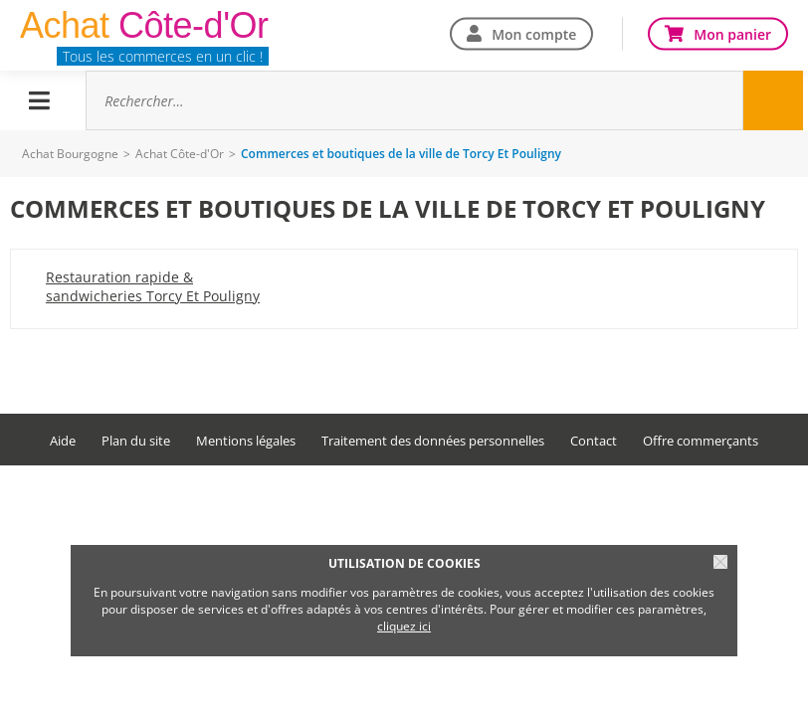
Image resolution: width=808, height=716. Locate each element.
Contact (593, 441)
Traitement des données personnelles (432, 441)
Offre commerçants (700, 441)
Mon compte (534, 33)
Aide (63, 441)
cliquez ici (404, 626)
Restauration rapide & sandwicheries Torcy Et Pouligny (153, 286)
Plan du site (135, 441)
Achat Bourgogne (70, 153)
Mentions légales (246, 441)
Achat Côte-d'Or (179, 153)
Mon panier (732, 33)
